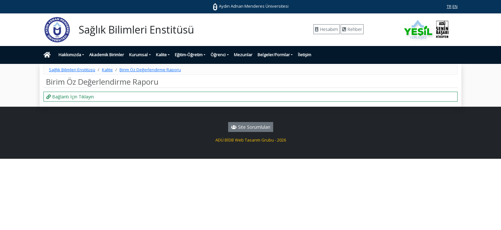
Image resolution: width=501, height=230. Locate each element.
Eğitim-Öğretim (189, 54)
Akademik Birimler (106, 54)
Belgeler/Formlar (274, 54)
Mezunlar (243, 54)
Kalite (161, 54)
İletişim (304, 54)
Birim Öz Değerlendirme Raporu (150, 70)
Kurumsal (138, 54)
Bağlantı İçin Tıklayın (70, 97)
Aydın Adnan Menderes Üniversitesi (250, 6)
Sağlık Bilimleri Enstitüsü (72, 70)
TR (449, 6)
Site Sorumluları (250, 127)
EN (455, 6)
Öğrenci (218, 54)
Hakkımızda (69, 54)
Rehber (352, 29)
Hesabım (326, 29)
